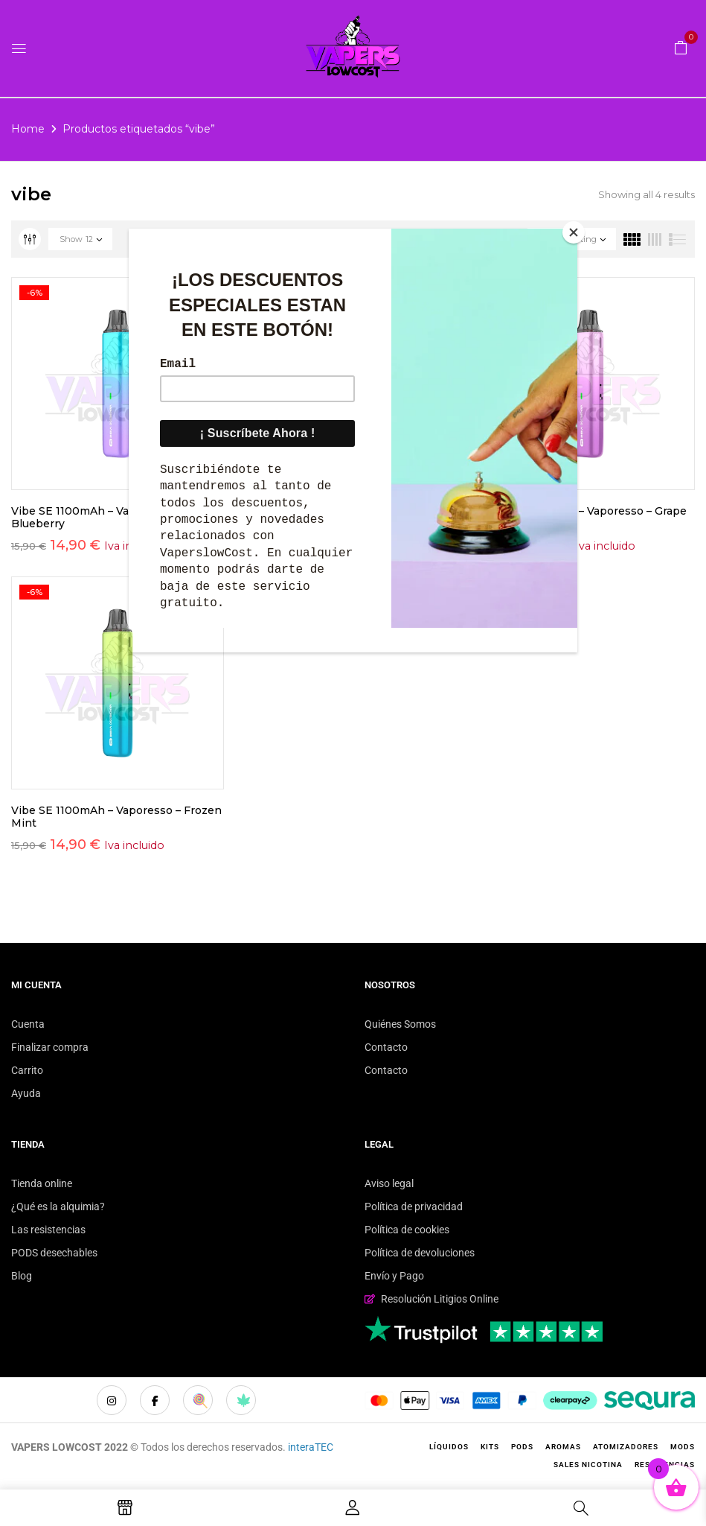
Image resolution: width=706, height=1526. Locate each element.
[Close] (573, 232)
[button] (680, 47)
